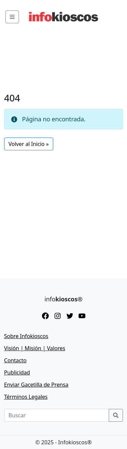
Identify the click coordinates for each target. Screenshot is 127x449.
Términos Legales (25, 396)
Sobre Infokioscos (26, 336)
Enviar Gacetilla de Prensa (36, 384)
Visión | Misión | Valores (34, 348)
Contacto (15, 360)
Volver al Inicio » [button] (28, 144)
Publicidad (17, 372)
